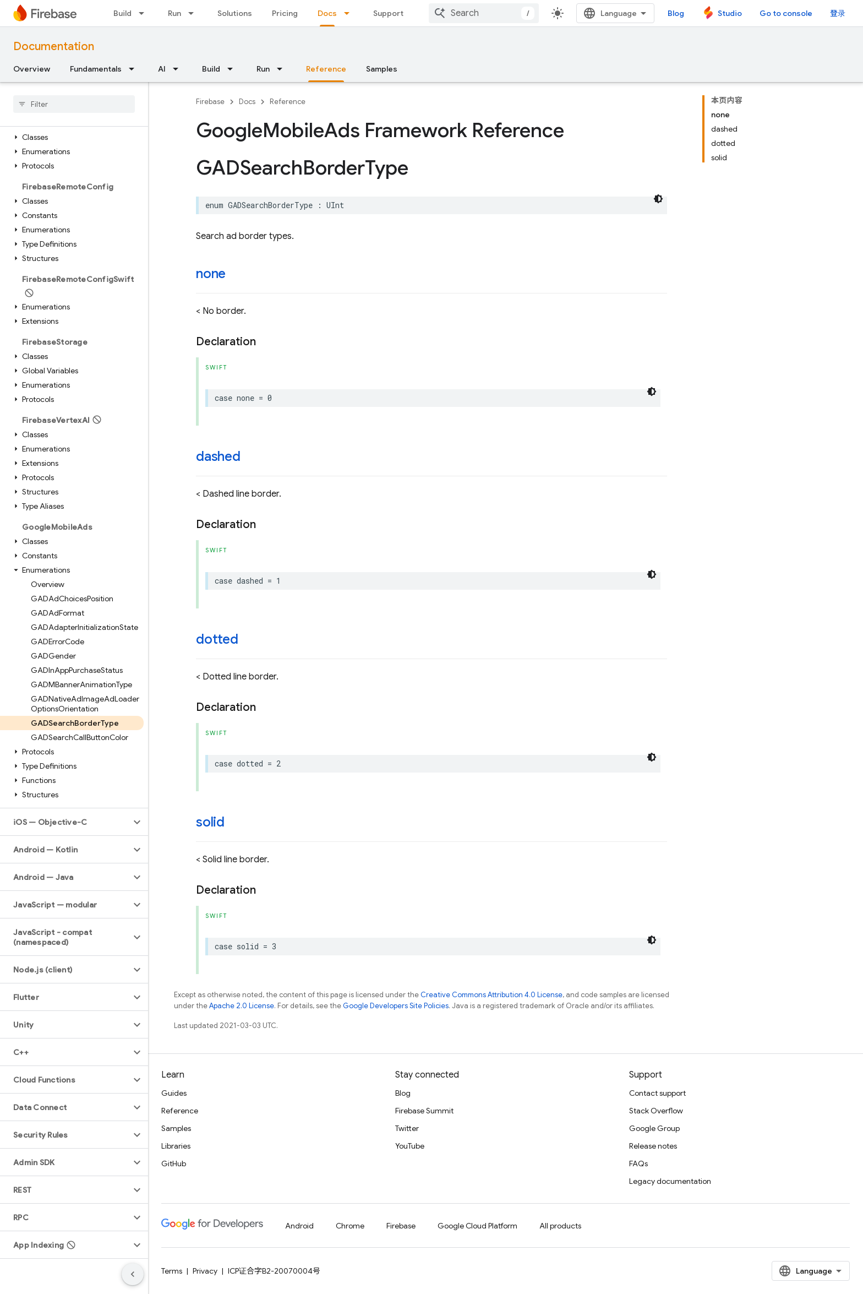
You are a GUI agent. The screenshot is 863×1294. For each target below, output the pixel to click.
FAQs (638, 1163)
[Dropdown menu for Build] (145, 13)
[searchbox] (74, 104)
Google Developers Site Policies (396, 1005)
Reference (287, 101)
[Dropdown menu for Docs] (350, 13)
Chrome (350, 1226)
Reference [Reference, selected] (326, 69)
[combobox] (484, 13)
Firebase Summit (424, 1111)
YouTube (409, 1146)
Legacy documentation (670, 1181)
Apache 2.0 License (241, 1005)
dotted (217, 639)
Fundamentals (96, 69)
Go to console (786, 13)
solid (210, 822)
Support (388, 13)
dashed (218, 456)
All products (560, 1226)
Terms (171, 1270)
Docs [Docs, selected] (327, 13)
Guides (174, 1093)
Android (299, 1226)
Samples (381, 69)
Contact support (657, 1093)
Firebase (210, 101)
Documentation (53, 46)
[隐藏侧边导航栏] (133, 1274)
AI (162, 69)
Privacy (205, 1270)
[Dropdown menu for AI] (179, 69)
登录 (837, 13)
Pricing (285, 13)
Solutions (234, 13)
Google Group (654, 1128)
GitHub (173, 1163)
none (211, 273)
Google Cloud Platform (477, 1226)
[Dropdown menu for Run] (194, 13)
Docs (247, 101)
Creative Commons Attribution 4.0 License (491, 994)
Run (174, 13)
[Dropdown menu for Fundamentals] (135, 69)
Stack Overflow (656, 1111)
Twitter (407, 1128)
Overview (31, 69)
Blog (676, 13)
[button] (72, 137)
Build (122, 13)
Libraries (175, 1146)
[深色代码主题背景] (658, 199)
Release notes (653, 1146)
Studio (730, 13)
